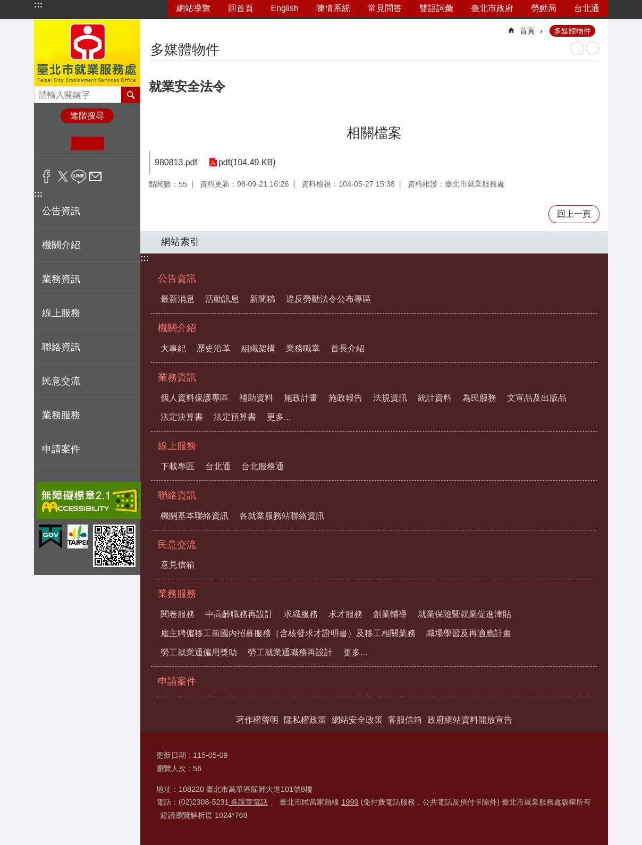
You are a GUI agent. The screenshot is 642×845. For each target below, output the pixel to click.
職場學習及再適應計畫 (468, 633)
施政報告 (345, 397)
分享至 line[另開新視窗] (79, 176)
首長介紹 (348, 348)
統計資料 (435, 397)
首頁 (527, 31)
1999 (349, 802)
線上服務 (177, 446)
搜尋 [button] (130, 95)
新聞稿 (262, 298)
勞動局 (543, 8)
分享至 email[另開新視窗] (95, 176)
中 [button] (87, 143)
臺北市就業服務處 (87, 53)
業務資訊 (177, 377)
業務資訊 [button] (61, 279)
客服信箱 (405, 719)
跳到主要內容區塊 (5, 5)
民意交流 (177, 544)
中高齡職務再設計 (239, 614)
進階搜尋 (87, 115)
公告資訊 (177, 278)
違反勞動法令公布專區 (328, 298)
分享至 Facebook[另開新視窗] (46, 176)
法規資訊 (390, 397)
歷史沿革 (214, 348)
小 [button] (54, 143)
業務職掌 (303, 348)
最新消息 (177, 298)
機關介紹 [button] (61, 245)
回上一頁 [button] (574, 213)
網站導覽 (193, 8)
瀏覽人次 (171, 768)
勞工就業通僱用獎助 (198, 652)
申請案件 (61, 449)
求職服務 (301, 614)
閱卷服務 (177, 614)
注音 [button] (592, 48)
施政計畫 (301, 397)
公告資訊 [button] (61, 211)
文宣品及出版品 (537, 397)
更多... (279, 416)
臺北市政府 (492, 8)
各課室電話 (248, 802)
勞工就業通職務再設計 (290, 652)
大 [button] (120, 143)
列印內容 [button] (577, 48)
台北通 (586, 8)
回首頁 (241, 8)
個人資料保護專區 (194, 397)
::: (38, 4)
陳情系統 (333, 8)
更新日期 (171, 755)
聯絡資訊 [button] (61, 347)
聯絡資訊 (177, 495)
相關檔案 (374, 132)
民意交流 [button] (61, 381)
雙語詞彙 (436, 8)
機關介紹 (177, 328)
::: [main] (155, 26)
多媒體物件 (572, 31)
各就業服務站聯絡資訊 (281, 515)
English (285, 8)
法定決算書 (181, 416)
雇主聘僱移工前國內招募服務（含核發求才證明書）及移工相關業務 (288, 633)
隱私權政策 (305, 719)
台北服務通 (262, 466)
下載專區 (177, 466)
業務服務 (177, 593)
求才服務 (345, 614)
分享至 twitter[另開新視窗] (63, 176)
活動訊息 (222, 298)
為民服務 (479, 397)
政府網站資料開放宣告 (469, 719)
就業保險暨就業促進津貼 (464, 614)
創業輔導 (390, 614)
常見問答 (385, 8)
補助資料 (256, 397)
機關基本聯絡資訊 (194, 515)
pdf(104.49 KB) (246, 162)
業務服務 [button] (61, 415)
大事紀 (173, 348)
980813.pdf (176, 162)
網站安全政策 (357, 719)
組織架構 (258, 348)
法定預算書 (235, 416)
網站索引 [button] (180, 241)
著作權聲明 (257, 719)
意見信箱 (177, 564)
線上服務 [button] (61, 313)
